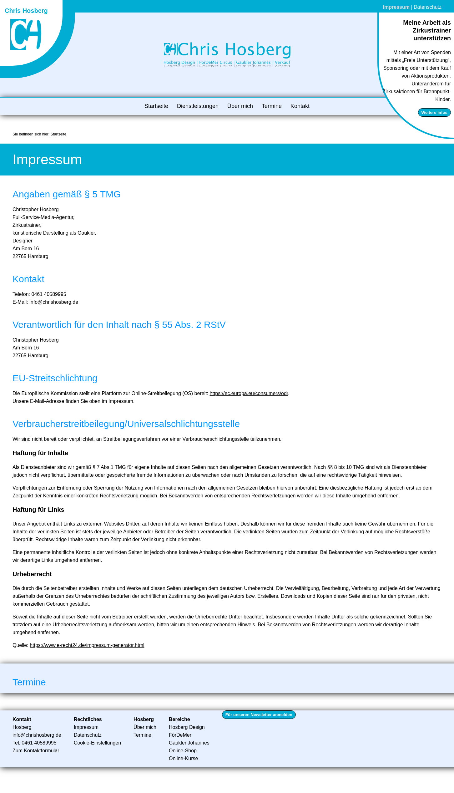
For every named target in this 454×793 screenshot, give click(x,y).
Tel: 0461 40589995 (35, 742)
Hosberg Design (187, 727)
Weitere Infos (434, 112)
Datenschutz (427, 7)
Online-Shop (183, 750)
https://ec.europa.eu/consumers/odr (249, 393)
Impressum (396, 7)
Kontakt (300, 106)
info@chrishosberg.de (37, 735)
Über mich (240, 106)
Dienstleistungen (198, 106)
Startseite (156, 106)
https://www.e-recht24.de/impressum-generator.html (87, 645)
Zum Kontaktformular (36, 750)
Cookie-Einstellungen (97, 742)
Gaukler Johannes (189, 742)
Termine (272, 106)
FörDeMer (180, 735)
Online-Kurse (183, 758)
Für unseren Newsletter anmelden (258, 714)
